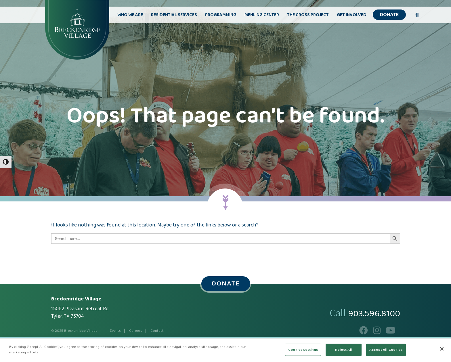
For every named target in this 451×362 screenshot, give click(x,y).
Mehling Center (261, 15)
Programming (220, 15)
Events (115, 331)
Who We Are (130, 15)
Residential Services (174, 15)
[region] (225, 350)
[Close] (441, 348)
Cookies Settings (303, 350)
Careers (135, 331)
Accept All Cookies (385, 350)
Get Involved (351, 15)
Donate (389, 15)
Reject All (343, 350)
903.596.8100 (374, 314)
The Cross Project (308, 15)
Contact (157, 331)
